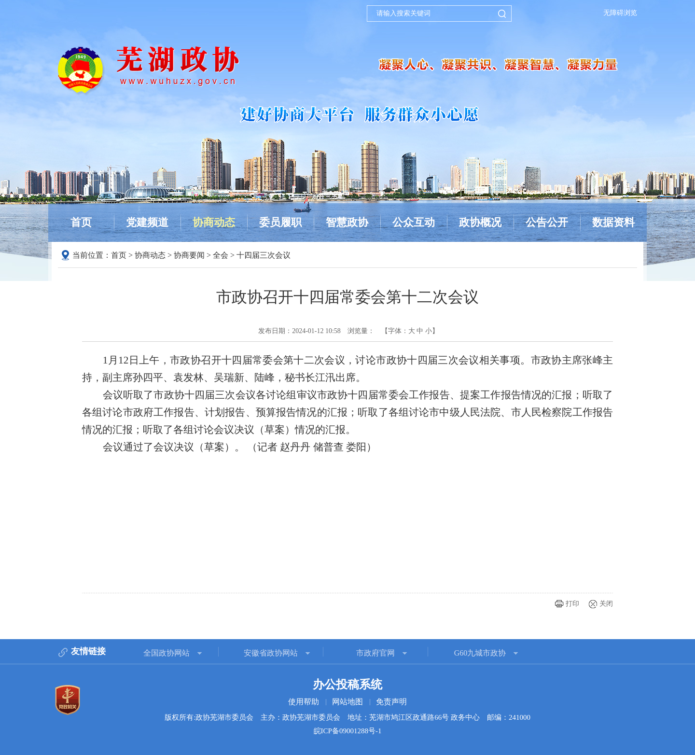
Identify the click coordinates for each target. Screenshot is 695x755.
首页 (81, 222)
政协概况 (480, 222)
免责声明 (391, 702)
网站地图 (347, 702)
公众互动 (413, 222)
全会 (220, 255)
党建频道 (147, 222)
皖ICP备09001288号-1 (348, 731)
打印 (572, 603)
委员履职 (280, 222)
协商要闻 (189, 255)
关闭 (606, 603)
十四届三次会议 (263, 255)
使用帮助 (303, 702)
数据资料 (613, 222)
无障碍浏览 (620, 12)
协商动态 (214, 222)
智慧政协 (347, 222)
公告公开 (547, 222)
